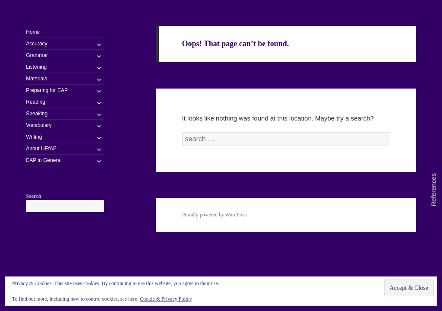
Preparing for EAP (47, 90)
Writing (34, 137)
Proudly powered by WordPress (215, 215)
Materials (36, 79)
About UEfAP (41, 149)
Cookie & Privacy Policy (166, 299)
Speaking (36, 114)
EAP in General (44, 160)
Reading (35, 102)
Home (33, 32)
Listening (36, 67)
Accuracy (36, 44)
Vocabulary (38, 125)
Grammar (37, 55)
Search (33, 196)
